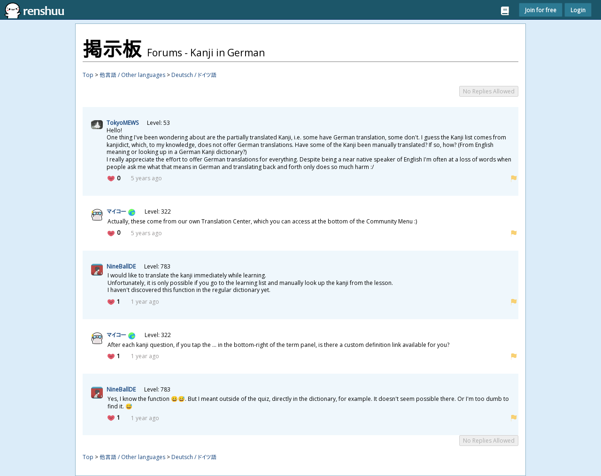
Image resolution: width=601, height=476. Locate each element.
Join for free (540, 10)
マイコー (116, 211)
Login (578, 10)
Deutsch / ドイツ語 (193, 75)
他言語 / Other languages (132, 75)
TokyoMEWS (123, 123)
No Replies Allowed (489, 91)
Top (88, 75)
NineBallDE (121, 266)
